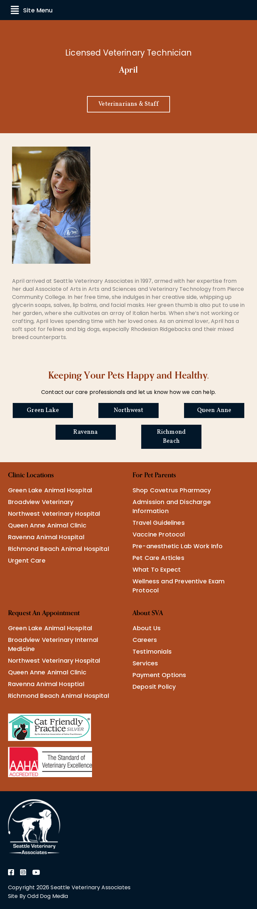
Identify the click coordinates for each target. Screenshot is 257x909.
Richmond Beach (171, 436)
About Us (147, 628)
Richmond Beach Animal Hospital (58, 549)
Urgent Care (27, 560)
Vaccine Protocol (159, 534)
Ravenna (85, 432)
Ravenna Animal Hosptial (46, 684)
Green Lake (43, 410)
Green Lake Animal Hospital (50, 490)
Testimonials (152, 651)
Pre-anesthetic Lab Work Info (178, 546)
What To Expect (157, 569)
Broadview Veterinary (40, 502)
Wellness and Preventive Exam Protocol (179, 585)
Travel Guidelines (159, 522)
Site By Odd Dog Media (38, 896)
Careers (145, 640)
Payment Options (159, 675)
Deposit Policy (154, 686)
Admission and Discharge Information (172, 506)
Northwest (128, 410)
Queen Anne (214, 410)
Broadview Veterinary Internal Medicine (53, 644)
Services (145, 663)
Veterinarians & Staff (128, 104)
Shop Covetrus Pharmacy (172, 490)
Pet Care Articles (158, 558)
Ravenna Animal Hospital (46, 537)
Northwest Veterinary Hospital (54, 513)
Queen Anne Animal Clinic (47, 525)
